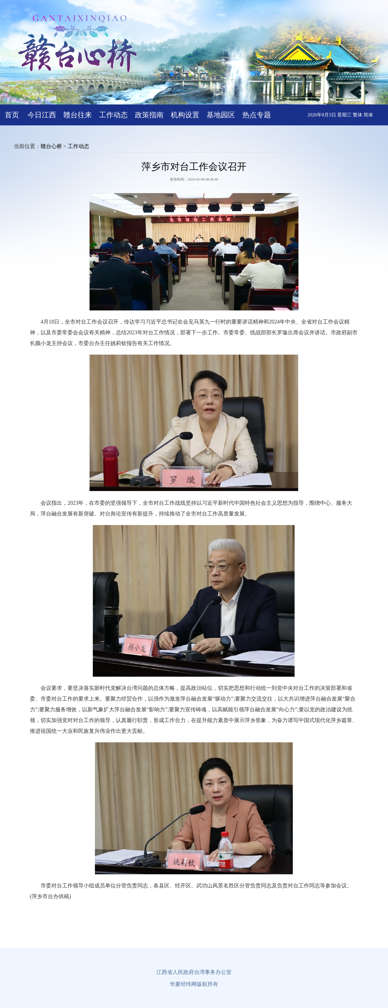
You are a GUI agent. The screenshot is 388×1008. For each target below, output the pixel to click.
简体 (368, 114)
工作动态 (113, 115)
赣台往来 (77, 115)
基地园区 (221, 115)
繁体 (357, 114)
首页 (12, 115)
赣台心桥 (51, 146)
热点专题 (256, 115)
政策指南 (149, 115)
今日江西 (41, 115)
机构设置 (185, 115)
